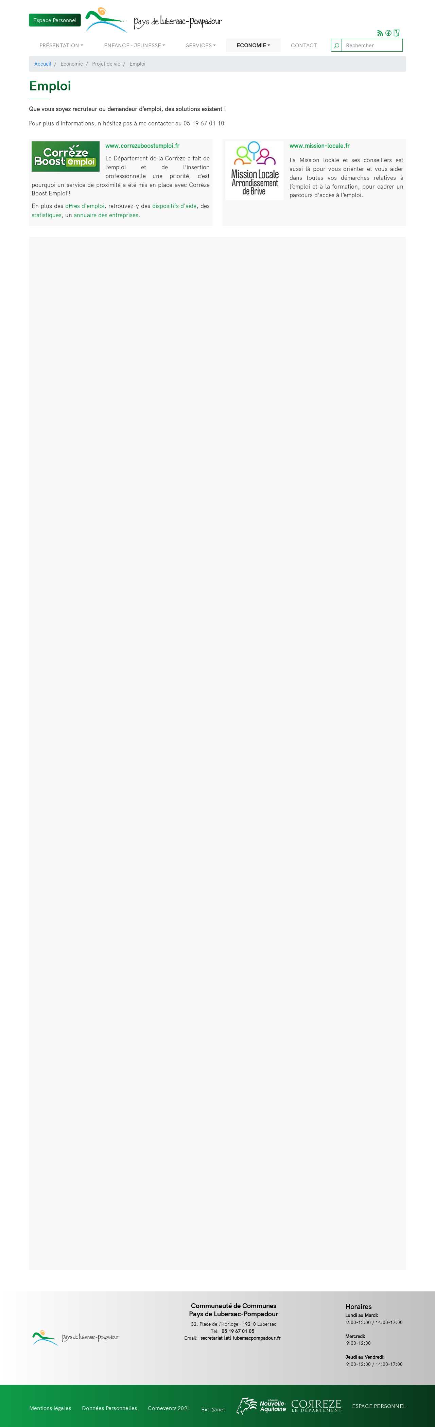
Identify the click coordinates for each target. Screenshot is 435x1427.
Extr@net (213, 1409)
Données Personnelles (109, 1408)
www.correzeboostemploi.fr (142, 145)
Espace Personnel (54, 20)
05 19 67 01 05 (238, 1331)
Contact (304, 45)
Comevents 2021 (169, 1408)
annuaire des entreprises (106, 215)
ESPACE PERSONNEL (379, 1406)
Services (199, 45)
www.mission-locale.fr (320, 145)
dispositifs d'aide (174, 205)
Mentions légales (50, 1408)
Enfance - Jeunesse (132, 45)
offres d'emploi (84, 205)
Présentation (59, 45)
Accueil (42, 63)
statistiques (47, 215)
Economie (251, 45)
